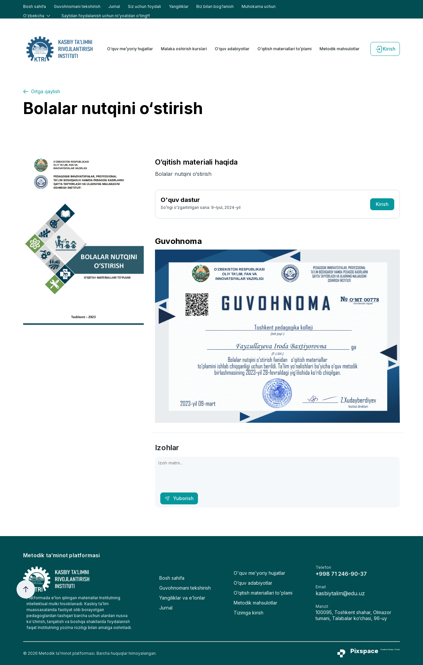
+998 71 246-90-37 (341, 573)
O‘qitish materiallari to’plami (284, 48)
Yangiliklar (178, 6)
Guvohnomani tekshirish (77, 6)
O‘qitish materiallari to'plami (263, 593)
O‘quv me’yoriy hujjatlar (130, 48)
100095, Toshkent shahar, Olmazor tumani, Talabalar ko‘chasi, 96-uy (353, 615)
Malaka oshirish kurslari (184, 48)
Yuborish (179, 498)
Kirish (385, 49)
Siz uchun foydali (144, 6)
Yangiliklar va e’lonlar (182, 598)
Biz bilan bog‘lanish (215, 6)
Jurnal (114, 6)
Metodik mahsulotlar (340, 48)
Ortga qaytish (41, 91)
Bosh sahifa (34, 6)
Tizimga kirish (248, 612)
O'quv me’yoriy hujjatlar (259, 573)
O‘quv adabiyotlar (232, 48)
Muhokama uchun (259, 6)
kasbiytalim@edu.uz (340, 593)
